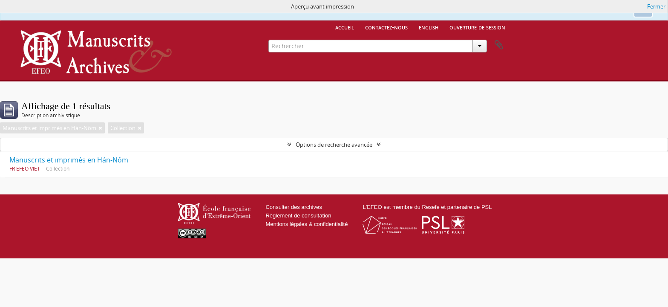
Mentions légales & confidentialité (306, 224)
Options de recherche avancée (334, 144)
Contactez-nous (386, 27)
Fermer (656, 6)
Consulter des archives (293, 207)
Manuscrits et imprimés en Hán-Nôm (68, 160)
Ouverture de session (477, 27)
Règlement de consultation (298, 215)
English (428, 27)
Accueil (344, 27)
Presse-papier (499, 45)
